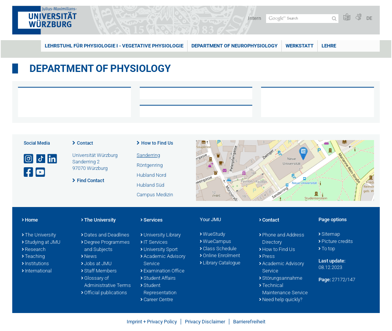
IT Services (154, 242)
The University (39, 235)
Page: (324, 279)
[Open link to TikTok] (41, 159)
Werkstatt (300, 46)
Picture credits (335, 241)
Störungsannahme (280, 278)
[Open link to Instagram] (29, 159)
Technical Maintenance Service (283, 289)
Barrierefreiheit (249, 321)
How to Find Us (157, 143)
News (89, 256)
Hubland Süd (150, 185)
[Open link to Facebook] (29, 172)
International (37, 271)
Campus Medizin (155, 194)
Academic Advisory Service (162, 260)
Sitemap (329, 234)
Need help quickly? (280, 300)
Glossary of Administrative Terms (106, 282)
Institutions (35, 264)
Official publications (104, 293)
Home (30, 220)
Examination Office (162, 271)
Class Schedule (218, 249)
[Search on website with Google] (302, 18)
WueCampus (215, 241)
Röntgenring (150, 165)
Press (267, 256)
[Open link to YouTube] (41, 172)
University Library (160, 235)
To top (326, 249)
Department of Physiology (100, 68)
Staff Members (99, 271)
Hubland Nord (151, 175)
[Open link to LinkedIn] (52, 159)
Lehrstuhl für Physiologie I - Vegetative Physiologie (114, 46)
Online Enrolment (220, 256)
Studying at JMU (41, 242)
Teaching (33, 256)
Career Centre (156, 300)
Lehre (329, 46)
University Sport (159, 249)
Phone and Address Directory (281, 239)
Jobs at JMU (96, 264)
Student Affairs (158, 278)
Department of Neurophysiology (234, 46)
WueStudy (212, 234)
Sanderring (148, 155)
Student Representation (158, 289)
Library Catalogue (220, 263)
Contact (85, 143)
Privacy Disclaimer (205, 321)
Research (34, 249)
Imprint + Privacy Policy (152, 321)
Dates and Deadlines (105, 235)
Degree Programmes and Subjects (105, 246)
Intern (254, 18)
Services (151, 220)
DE (369, 18)
